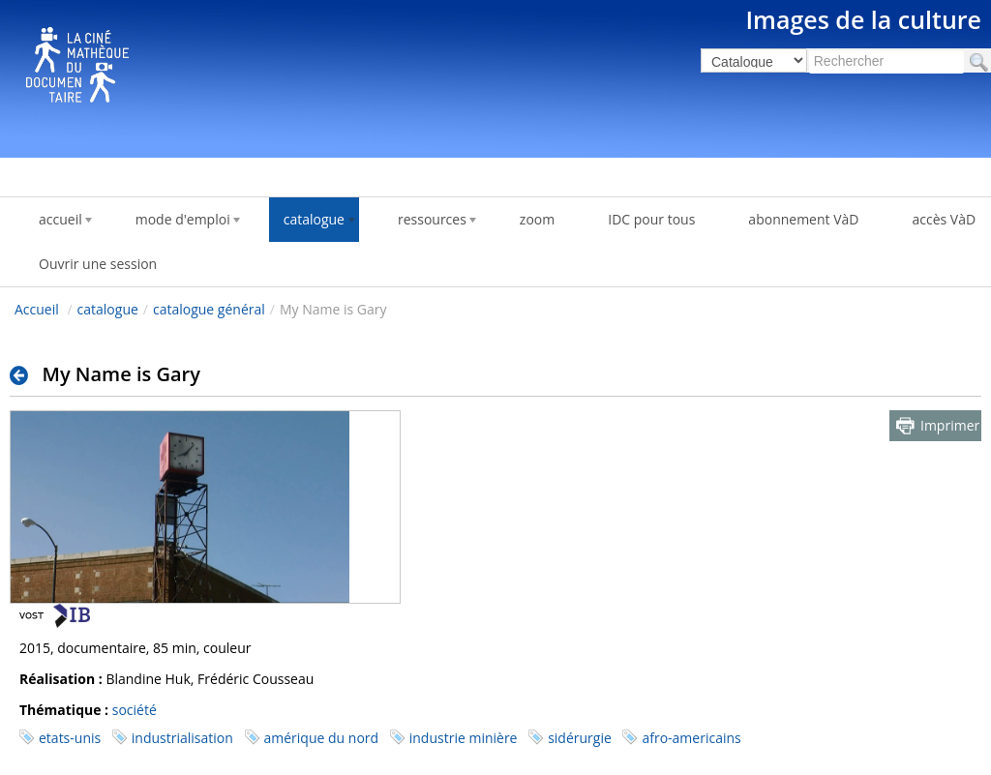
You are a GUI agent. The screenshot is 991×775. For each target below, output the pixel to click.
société (134, 709)
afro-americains (691, 738)
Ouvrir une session (98, 263)
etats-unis (70, 738)
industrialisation (182, 738)
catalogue (107, 309)
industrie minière (463, 738)
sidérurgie (580, 738)
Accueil (37, 309)
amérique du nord (321, 738)
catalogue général (209, 309)
